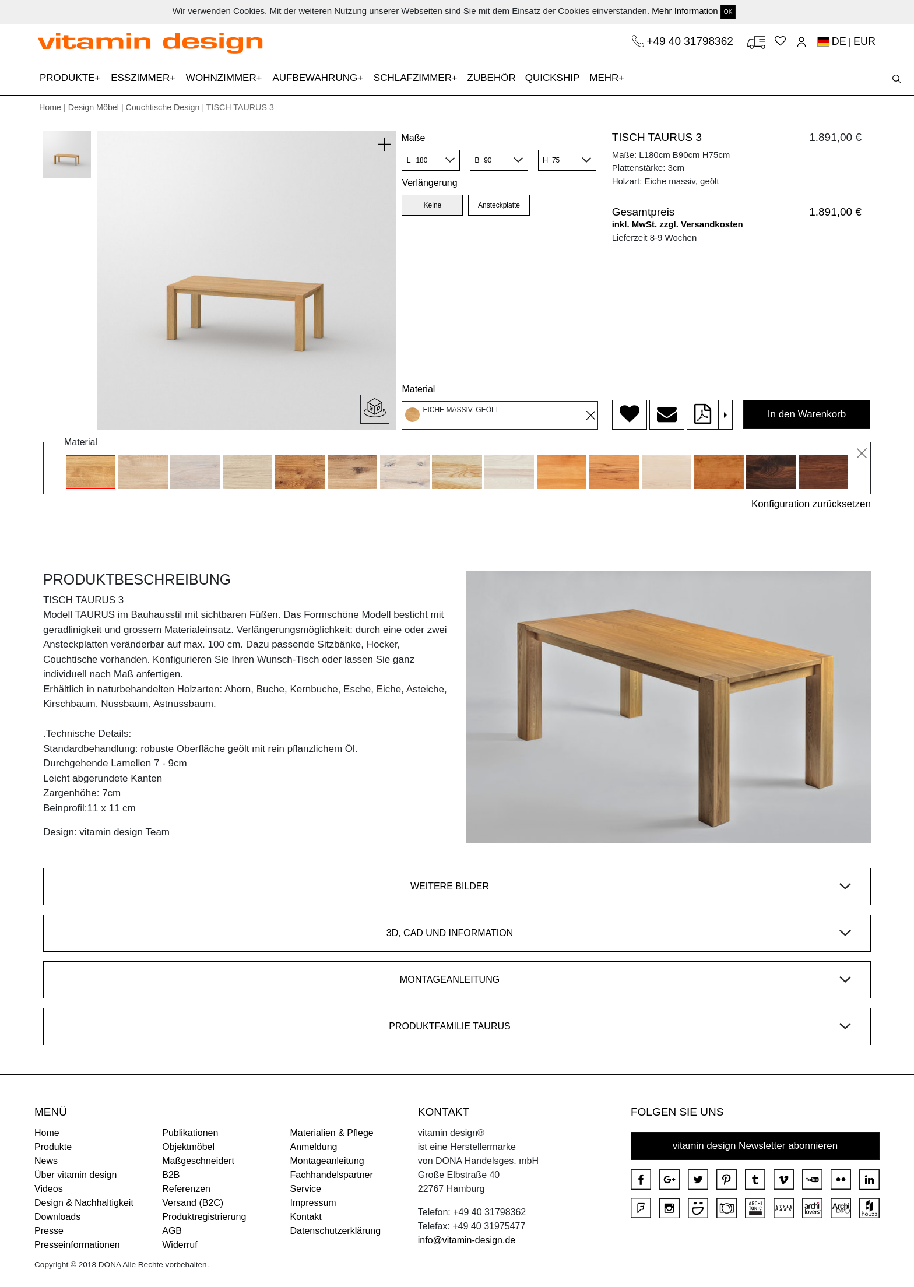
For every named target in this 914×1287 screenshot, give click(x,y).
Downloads (57, 1217)
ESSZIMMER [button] (142, 77)
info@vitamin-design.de (466, 1240)
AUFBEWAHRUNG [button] (316, 77)
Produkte (53, 1147)
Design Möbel (93, 107)
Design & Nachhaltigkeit (83, 1203)
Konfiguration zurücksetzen (811, 503)
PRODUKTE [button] (68, 77)
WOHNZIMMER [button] (222, 77)
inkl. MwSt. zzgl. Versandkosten (677, 224)
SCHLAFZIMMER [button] (414, 77)
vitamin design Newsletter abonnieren (755, 1145)
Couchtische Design (163, 107)
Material (418, 389)
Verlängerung (429, 183)
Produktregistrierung (204, 1217)
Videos (48, 1189)
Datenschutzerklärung (335, 1231)
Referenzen (186, 1189)
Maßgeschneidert (198, 1161)
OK (728, 12)
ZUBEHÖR (491, 77)
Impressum (313, 1203)
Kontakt (306, 1217)
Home (50, 107)
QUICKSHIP (555, 76)
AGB (172, 1231)
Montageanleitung (327, 1161)
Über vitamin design (75, 1175)
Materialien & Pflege (332, 1133)
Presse (49, 1231)
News (46, 1161)
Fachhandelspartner (331, 1175)
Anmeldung (314, 1147)
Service (305, 1189)
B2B (171, 1175)
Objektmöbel (188, 1147)
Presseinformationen (77, 1245)
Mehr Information (685, 11)
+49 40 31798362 (691, 41)
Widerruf (179, 1245)
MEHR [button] (605, 77)
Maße (413, 138)
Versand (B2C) (192, 1203)
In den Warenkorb (807, 414)
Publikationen (190, 1133)
